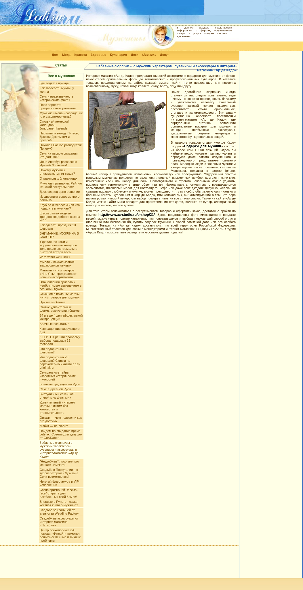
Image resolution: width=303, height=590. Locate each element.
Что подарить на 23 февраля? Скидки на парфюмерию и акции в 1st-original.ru (60, 362)
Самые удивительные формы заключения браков (60, 308)
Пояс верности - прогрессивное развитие (58, 106)
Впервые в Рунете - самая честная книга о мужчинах (59, 503)
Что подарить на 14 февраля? (54, 350)
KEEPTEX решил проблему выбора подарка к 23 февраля (60, 340)
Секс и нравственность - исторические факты (57, 98)
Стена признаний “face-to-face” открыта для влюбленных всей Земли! (59, 493)
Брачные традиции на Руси (60, 384)
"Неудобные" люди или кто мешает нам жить (59, 463)
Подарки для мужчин (202, 146)
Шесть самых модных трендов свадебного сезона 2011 (60, 217)
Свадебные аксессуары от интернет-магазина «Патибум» (59, 522)
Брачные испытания (54, 324)
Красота (80, 54)
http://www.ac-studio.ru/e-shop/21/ (126, 215)
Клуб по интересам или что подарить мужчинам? (60, 206)
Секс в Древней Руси (55, 389)
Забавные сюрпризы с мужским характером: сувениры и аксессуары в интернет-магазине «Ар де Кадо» (59, 449)
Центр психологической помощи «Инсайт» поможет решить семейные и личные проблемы (60, 535)
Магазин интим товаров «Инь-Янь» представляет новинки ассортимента (58, 274)
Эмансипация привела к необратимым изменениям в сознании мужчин (61, 285)
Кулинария (118, 54)
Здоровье (98, 54)
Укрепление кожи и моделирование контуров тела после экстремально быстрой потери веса (58, 247)
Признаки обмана (52, 302)
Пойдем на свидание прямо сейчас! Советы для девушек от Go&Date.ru (61, 434)
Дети (134, 54)
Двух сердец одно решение (60, 191)
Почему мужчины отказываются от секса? (57, 171)
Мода (66, 54)
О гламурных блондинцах (58, 178)
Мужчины (149, 54)
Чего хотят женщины (55, 257)
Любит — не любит (54, 426)
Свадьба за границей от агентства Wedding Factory (59, 511)
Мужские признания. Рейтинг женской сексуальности (61, 185)
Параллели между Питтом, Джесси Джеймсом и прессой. (59, 137)
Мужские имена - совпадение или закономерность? (61, 114)
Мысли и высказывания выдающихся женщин (57, 263)
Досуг (164, 54)
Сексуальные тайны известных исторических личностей (58, 376)
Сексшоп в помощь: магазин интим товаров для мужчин (60, 295)
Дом (55, 54)
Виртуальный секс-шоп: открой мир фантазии (57, 395)
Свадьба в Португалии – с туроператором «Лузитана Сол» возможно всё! (59, 473)
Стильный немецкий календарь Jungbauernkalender (55, 125)
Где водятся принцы (54, 83)
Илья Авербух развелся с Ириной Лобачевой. (58, 163)
